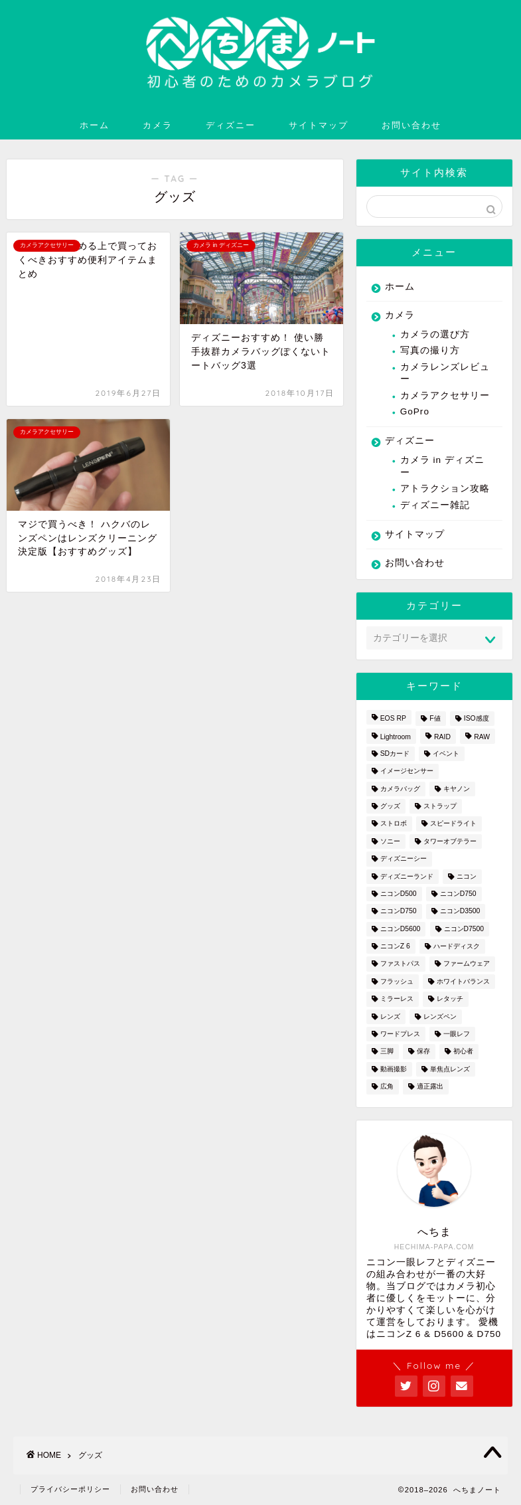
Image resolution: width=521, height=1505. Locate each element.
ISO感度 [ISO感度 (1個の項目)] (476, 718)
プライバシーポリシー (70, 1489)
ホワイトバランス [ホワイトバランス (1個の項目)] (463, 981)
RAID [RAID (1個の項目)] (442, 737)
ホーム (95, 125)
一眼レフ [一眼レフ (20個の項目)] (456, 1033)
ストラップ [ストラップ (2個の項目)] (440, 806)
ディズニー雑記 (435, 505)
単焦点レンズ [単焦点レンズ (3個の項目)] (450, 1069)
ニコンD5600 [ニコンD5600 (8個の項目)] (400, 928)
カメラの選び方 (435, 334)
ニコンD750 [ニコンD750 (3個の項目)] (458, 893)
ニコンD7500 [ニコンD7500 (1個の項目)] (464, 928)
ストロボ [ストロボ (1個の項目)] (393, 824)
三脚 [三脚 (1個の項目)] (387, 1051)
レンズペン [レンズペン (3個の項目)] (440, 1016)
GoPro (414, 411)
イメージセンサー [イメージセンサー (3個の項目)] (406, 771)
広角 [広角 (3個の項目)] (387, 1087)
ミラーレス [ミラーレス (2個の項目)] (396, 999)
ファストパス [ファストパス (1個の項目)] (400, 964)
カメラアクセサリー (445, 395)
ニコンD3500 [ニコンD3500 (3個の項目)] (460, 911)
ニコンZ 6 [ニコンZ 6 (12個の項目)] (395, 946)
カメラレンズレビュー (445, 373)
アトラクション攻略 (445, 488)
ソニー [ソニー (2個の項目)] (390, 841)
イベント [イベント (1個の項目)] (446, 753)
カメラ (158, 125)
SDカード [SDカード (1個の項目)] (394, 753)
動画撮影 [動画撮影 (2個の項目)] (393, 1069)
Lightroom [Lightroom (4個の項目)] (395, 737)
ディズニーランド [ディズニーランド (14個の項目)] (406, 876)
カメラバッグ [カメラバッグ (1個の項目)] (400, 788)
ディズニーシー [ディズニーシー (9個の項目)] (403, 859)
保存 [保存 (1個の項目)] (423, 1051)
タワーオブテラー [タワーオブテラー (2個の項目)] (450, 841)
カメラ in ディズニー (442, 466)
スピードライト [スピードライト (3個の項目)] (453, 824)
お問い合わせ (411, 125)
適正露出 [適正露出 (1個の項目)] (430, 1087)
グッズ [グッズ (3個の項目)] (390, 806)
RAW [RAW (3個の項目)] (482, 737)
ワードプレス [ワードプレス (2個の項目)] (400, 1033)
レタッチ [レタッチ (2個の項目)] (450, 999)
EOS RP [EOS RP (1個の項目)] (393, 718)
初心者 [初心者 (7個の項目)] (463, 1051)
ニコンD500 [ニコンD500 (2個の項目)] (398, 893)
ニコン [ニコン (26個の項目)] (467, 876)
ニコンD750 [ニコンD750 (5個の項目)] (398, 911)
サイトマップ (318, 125)
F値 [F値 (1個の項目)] (434, 718)
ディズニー (231, 125)
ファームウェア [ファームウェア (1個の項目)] (466, 964)
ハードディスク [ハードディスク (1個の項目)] (456, 946)
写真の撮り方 (430, 350)
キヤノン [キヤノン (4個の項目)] (456, 788)
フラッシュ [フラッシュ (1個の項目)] (396, 981)
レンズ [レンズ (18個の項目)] (390, 1016)
